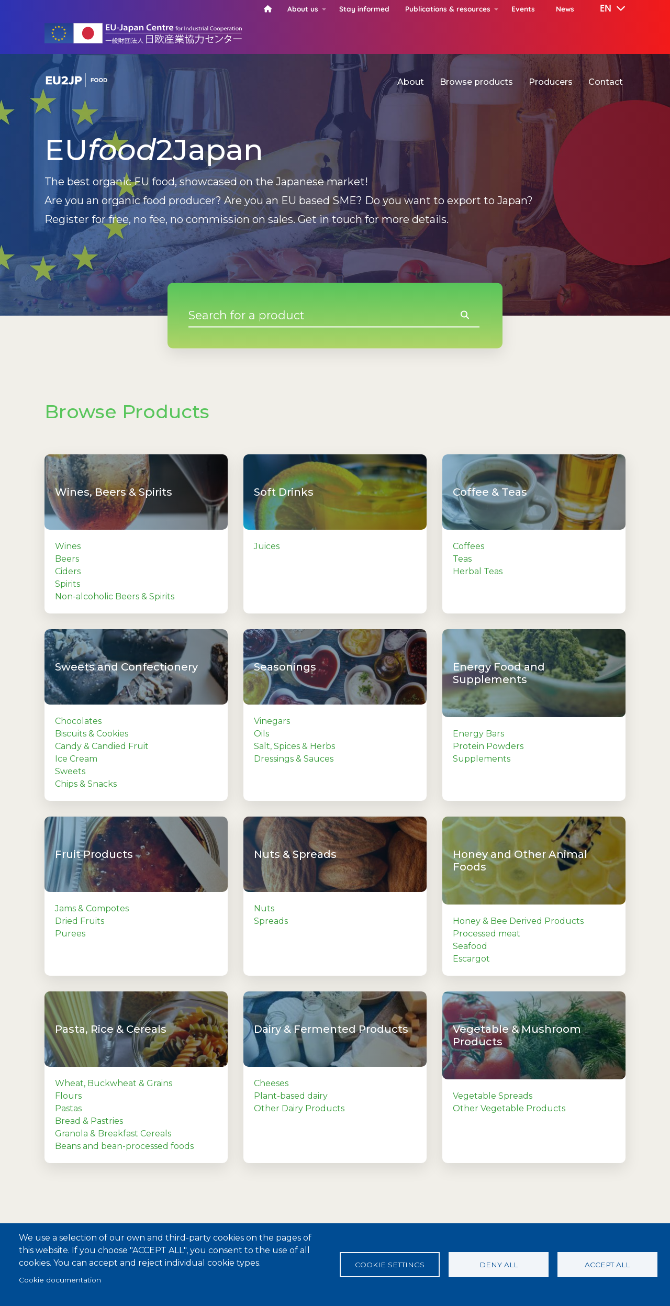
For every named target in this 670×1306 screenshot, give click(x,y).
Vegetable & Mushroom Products (517, 1035)
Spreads (271, 921)
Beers (67, 559)
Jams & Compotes (92, 908)
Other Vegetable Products (509, 1108)
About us (302, 8)
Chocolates (78, 721)
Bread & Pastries (89, 1121)
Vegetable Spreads (492, 1096)
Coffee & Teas (490, 492)
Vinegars (272, 721)
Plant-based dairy (291, 1096)
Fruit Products (94, 854)
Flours (68, 1096)
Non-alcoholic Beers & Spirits (114, 596)
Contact (605, 82)
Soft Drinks (284, 492)
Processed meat (486, 934)
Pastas (68, 1108)
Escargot (471, 959)
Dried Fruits (79, 921)
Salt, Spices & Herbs (294, 746)
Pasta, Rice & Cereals (110, 1029)
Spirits (67, 584)
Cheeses (271, 1083)
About (410, 82)
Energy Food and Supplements (499, 673)
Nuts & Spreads (295, 854)
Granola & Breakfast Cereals (113, 1133)
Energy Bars (478, 734)
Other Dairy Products (299, 1108)
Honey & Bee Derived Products (518, 921)
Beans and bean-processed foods (124, 1146)
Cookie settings (390, 1264)
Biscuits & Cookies (91, 734)
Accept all (607, 1264)
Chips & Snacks (86, 784)
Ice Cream (76, 759)
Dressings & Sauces (293, 759)
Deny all (498, 1264)
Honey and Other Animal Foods (520, 860)
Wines (68, 546)
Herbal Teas (477, 571)
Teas (462, 559)
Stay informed (364, 8)
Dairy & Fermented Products (331, 1029)
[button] (605, 9)
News (565, 8)
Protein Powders (488, 746)
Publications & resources (447, 8)
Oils (261, 734)
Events (523, 8)
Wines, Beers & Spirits (113, 492)
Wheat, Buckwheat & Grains (113, 1083)
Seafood (470, 946)
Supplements (481, 759)
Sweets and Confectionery (126, 667)
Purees (70, 934)
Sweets (70, 771)
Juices (267, 546)
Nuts (264, 908)
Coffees (468, 546)
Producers (551, 82)
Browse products (476, 82)
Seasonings (285, 667)
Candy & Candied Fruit (102, 746)
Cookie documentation (60, 1280)
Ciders (68, 571)
